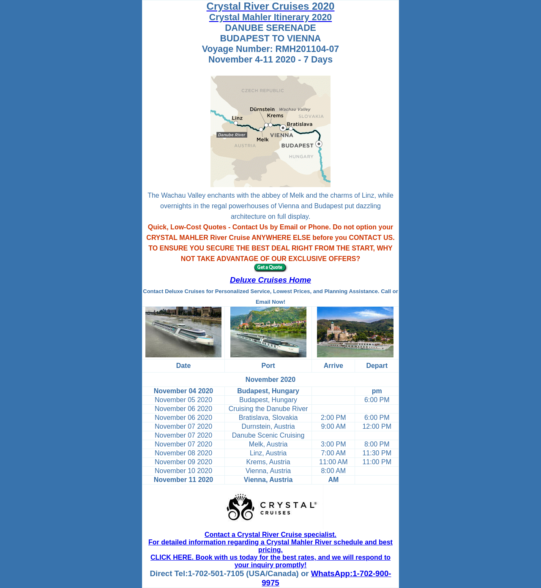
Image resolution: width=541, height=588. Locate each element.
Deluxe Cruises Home (270, 279)
